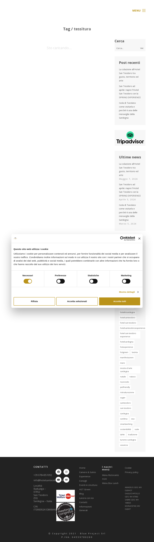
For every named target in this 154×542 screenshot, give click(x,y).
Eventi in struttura (88, 485)
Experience (84, 476)
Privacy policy (131, 472)
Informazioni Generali (85, 508)
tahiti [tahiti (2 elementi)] (122, 434)
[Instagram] (66, 472)
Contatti (83, 502)
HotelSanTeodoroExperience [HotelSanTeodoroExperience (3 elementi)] (132, 328)
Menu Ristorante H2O (110, 477)
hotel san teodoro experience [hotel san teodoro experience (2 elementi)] (128, 335)
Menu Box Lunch (110, 483)
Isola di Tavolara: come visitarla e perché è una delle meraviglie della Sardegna (128, 110)
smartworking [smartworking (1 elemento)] (126, 424)
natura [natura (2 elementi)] (132, 376)
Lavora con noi (86, 497)
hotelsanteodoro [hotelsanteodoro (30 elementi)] (127, 317)
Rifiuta (34, 301)
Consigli (83, 480)
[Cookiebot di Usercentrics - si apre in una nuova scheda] (122, 238)
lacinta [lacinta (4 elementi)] (135, 352)
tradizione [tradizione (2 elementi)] (132, 434)
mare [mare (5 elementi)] (122, 363)
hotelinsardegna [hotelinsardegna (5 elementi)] (127, 312)
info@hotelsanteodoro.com (48, 480)
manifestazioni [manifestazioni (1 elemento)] (126, 357)
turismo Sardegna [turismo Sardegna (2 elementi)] (128, 439)
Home (82, 467)
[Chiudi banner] (139, 238)
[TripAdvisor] (66, 480)
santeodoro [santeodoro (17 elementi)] (125, 403)
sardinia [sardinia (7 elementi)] (123, 418)
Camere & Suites (87, 472)
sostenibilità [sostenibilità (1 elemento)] (125, 429)
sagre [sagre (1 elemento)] (122, 397)
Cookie (128, 467)
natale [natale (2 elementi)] (123, 376)
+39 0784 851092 (43, 475)
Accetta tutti (119, 301)
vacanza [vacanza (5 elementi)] (124, 445)
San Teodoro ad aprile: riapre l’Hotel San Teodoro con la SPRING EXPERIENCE (130, 92)
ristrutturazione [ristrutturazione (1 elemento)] (127, 392)
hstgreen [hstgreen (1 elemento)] (124, 352)
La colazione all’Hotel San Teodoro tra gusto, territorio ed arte (129, 75)
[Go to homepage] (19, 10)
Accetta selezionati (77, 301)
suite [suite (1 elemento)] (137, 429)
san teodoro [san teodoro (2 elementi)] (125, 408)
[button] (139, 10)
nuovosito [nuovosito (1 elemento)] (124, 382)
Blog (81, 493)
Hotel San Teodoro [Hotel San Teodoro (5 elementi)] (128, 322)
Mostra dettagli (127, 292)
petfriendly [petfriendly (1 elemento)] (125, 387)
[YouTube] (58, 480)
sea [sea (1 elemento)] (132, 418)
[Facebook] (58, 472)
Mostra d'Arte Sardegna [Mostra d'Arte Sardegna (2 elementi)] (126, 370)
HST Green (84, 489)
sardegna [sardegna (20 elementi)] (124, 413)
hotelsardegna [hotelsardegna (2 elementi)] (126, 341)
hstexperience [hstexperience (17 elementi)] (126, 347)
